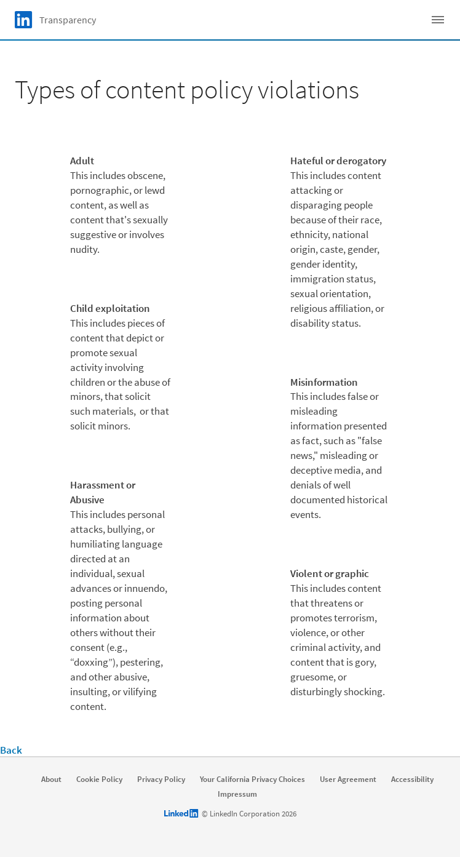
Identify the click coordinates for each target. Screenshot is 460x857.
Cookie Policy (99, 779)
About (51, 779)
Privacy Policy (161, 779)
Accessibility (412, 779)
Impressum (237, 794)
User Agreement (348, 779)
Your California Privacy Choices (252, 779)
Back (11, 750)
